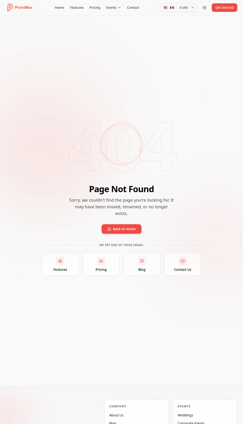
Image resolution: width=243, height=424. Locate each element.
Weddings (188, 418)
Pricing (94, 7)
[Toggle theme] (204, 7)
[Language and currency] (178, 7)
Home (59, 7)
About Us (118, 418)
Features (77, 7)
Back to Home (121, 229)
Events (113, 7)
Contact (133, 7)
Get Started (224, 7)
